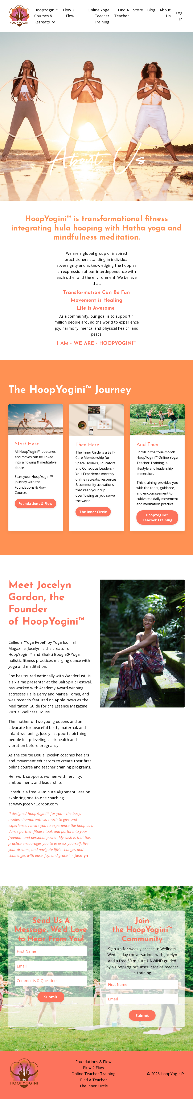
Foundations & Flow (36, 503)
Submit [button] (51, 999)
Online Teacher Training (93, 1076)
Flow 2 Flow (68, 12)
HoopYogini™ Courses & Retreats (46, 15)
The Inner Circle (93, 512)
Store (138, 9)
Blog (151, 9)
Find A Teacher (121, 12)
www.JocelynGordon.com (35, 805)
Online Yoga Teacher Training (98, 15)
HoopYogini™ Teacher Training (157, 518)
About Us (165, 12)
